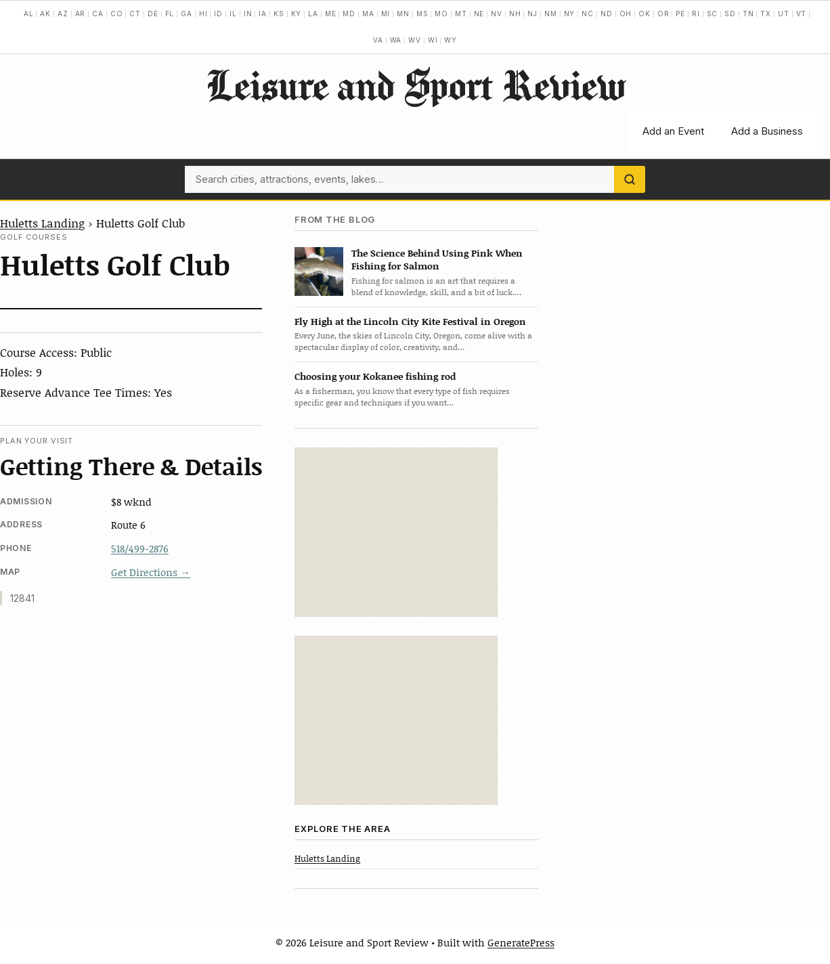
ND (606, 13)
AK (45, 13)
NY (569, 13)
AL (29, 13)
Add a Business (767, 131)
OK (644, 13)
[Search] (629, 179)
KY (296, 13)
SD (730, 13)
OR (663, 13)
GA (186, 13)
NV (496, 13)
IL (233, 13)
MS (422, 13)
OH (625, 13)
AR (80, 13)
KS (279, 13)
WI (433, 40)
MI (386, 13)
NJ (532, 13)
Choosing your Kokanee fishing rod (375, 376)
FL (170, 13)
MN (403, 13)
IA (263, 13)
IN (248, 13)
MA (368, 13)
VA (378, 40)
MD (349, 13)
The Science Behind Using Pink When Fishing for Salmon (437, 259)
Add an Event (673, 131)
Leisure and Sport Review (415, 85)
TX (765, 13)
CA (98, 13)
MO (441, 13)
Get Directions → (150, 572)
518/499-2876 (140, 548)
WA (396, 40)
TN (748, 13)
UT (783, 13)
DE (153, 13)
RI (696, 13)
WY (450, 40)
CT (135, 13)
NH (515, 13)
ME (330, 13)
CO (116, 13)
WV (414, 40)
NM (550, 13)
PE (680, 13)
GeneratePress (520, 942)
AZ (63, 13)
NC (588, 13)
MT (461, 13)
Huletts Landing (42, 223)
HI (203, 13)
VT (801, 13)
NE (479, 13)
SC (712, 13)
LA (313, 13)
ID (218, 13)
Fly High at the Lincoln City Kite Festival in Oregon (410, 321)
